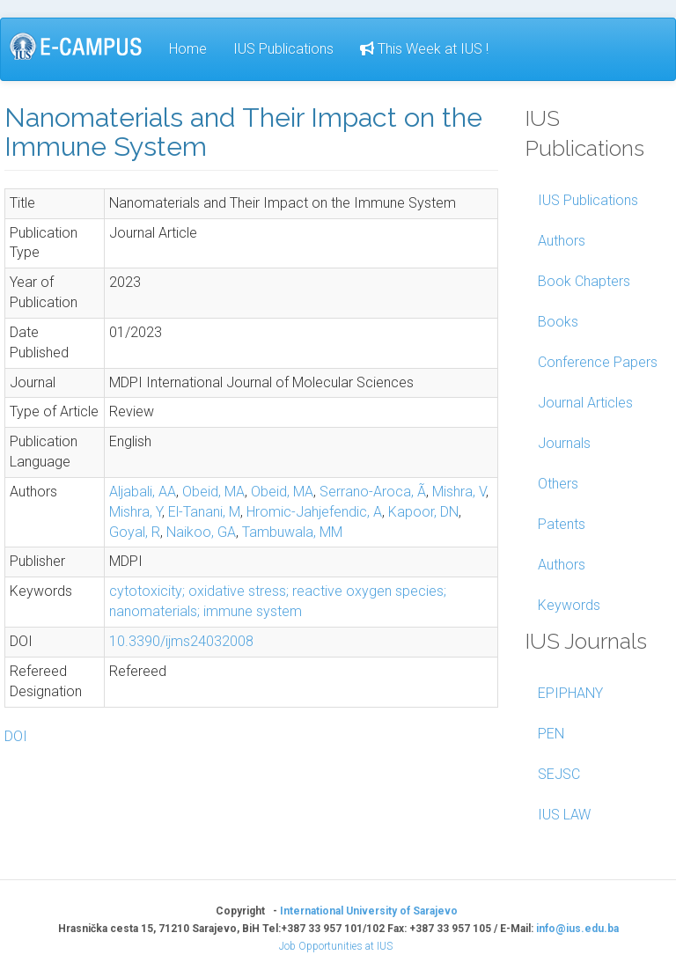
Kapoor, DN (423, 511)
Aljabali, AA (142, 491)
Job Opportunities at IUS (336, 946)
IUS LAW (564, 814)
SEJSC (559, 774)
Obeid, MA (213, 491)
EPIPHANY (570, 693)
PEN (551, 733)
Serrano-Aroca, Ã (373, 491)
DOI (15, 736)
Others (558, 483)
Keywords (569, 605)
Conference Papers (598, 362)
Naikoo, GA (201, 532)
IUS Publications (283, 48)
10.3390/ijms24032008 (181, 641)
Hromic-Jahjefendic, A (314, 511)
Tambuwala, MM (292, 532)
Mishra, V (459, 491)
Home (188, 48)
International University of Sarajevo (369, 911)
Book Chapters (584, 281)
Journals (564, 443)
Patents (561, 524)
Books (558, 321)
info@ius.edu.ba (577, 928)
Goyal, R (134, 532)
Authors (561, 240)
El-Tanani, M (204, 511)
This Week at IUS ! (424, 48)
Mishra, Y (135, 511)
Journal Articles (585, 402)
